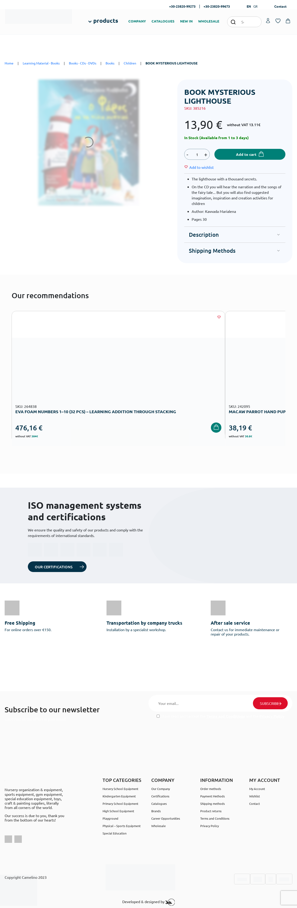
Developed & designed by (148, 902)
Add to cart (246, 154)
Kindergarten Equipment (119, 796)
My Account (257, 789)
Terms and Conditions (226, 716)
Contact (280, 6)
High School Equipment (118, 811)
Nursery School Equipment (120, 789)
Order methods (210, 789)
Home (9, 63)
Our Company (160, 789)
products (105, 20)
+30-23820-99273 (182, 6)
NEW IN (186, 21)
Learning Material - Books (41, 63)
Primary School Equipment (120, 804)
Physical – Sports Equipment (122, 826)
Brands (156, 811)
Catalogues (159, 804)
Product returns (211, 811)
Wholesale (158, 826)
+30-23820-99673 (216, 6)
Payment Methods (212, 796)
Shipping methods (212, 804)
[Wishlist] (201, 167)
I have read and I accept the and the (220, 716)
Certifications (160, 796)
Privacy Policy (271, 716)
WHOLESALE (208, 21)
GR (255, 6)
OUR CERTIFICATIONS (54, 566)
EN (249, 6)
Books (110, 63)
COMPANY (137, 21)
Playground (110, 818)
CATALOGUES (163, 21)
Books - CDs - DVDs (82, 63)
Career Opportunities (165, 818)
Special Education (114, 833)
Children (130, 63)
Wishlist (254, 796)
